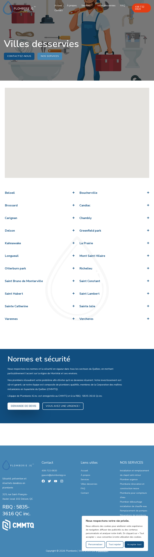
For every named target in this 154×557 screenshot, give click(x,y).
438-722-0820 (50, 470)
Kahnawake (13, 243)
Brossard (11, 206)
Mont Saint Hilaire (92, 256)
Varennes (11, 319)
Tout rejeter (115, 544)
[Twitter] (49, 481)
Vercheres (86, 319)
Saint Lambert (89, 294)
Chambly (85, 218)
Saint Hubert (14, 294)
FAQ (122, 5)
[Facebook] (43, 481)
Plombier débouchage (131, 501)
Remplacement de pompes (134, 510)
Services (86, 5)
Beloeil (10, 193)
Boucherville (88, 193)
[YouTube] (55, 481)
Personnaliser (95, 544)
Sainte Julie (87, 306)
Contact (58, 10)
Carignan (11, 218)
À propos (72, 5)
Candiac (84, 206)
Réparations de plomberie (133, 515)
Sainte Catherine (16, 306)
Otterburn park (15, 269)
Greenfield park (90, 231)
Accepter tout (134, 544)
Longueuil (12, 256)
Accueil (58, 5)
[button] (39, 193)
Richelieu (85, 269)
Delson (10, 231)
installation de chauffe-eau (134, 506)
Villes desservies (106, 5)
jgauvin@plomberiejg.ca (54, 475)
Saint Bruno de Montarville (24, 281)
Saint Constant (89, 281)
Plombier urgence (129, 479)
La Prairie (86, 243)
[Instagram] (61, 481)
